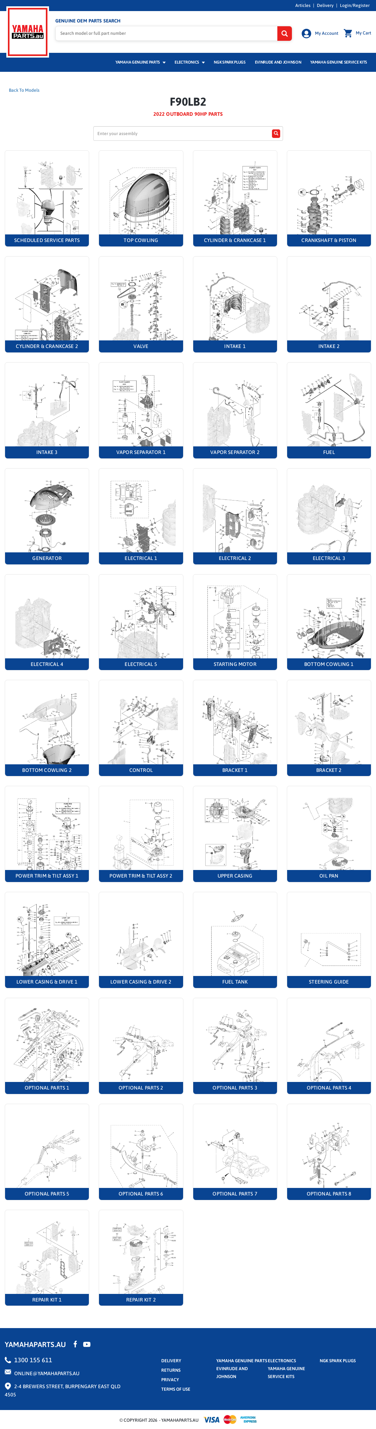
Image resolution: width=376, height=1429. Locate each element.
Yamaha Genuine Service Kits (338, 62)
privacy (170, 1379)
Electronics (190, 62)
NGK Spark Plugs (229, 62)
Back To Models (24, 90)
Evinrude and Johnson (278, 62)
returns (171, 1370)
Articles (303, 5)
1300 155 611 (33, 1360)
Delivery (325, 5)
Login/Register (355, 5)
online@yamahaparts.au (46, 1373)
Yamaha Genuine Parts (140, 62)
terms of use (175, 1389)
